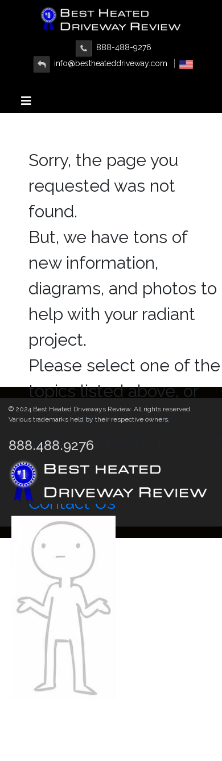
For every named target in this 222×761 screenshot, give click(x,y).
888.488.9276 (51, 445)
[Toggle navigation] (26, 104)
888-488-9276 (113, 47)
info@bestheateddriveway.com (100, 63)
